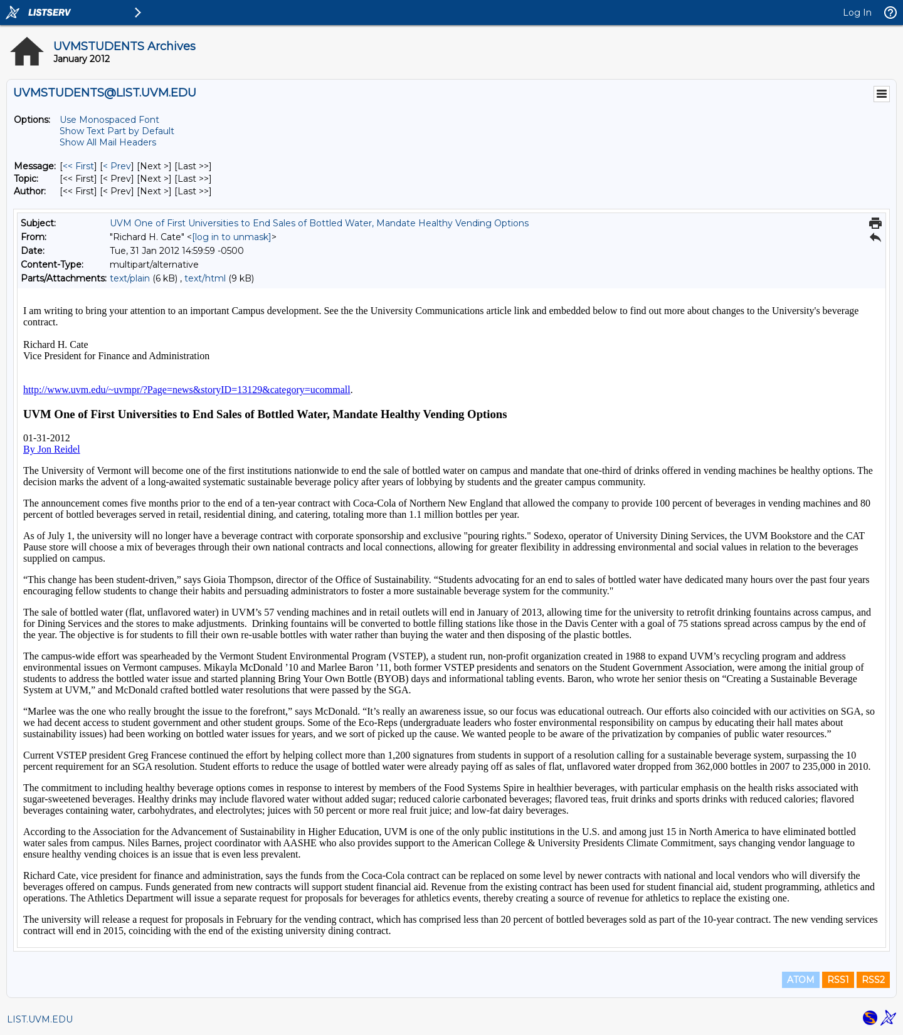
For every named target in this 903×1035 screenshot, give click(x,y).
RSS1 (838, 979)
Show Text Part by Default (117, 131)
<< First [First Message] (78, 166)
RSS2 (873, 979)
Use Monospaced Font (109, 119)
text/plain (130, 278)
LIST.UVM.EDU (40, 1019)
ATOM (801, 979)
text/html (205, 278)
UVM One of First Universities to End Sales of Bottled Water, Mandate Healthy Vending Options (319, 223)
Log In (857, 12)
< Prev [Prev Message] (117, 166)
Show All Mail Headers (108, 142)
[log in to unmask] (232, 237)
